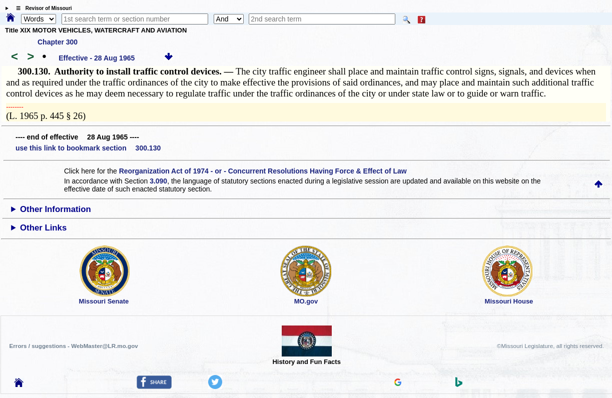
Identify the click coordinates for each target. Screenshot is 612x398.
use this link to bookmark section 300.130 (88, 148)
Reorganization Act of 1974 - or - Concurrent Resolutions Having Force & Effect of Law (263, 171)
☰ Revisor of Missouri (41, 8)
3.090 (158, 181)
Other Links (43, 227)
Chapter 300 (58, 42)
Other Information (55, 209)
